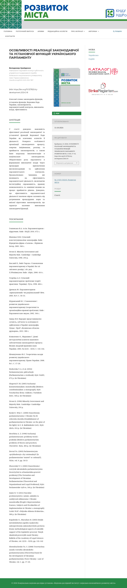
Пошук (117, 31)
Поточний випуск (25, 31)
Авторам (93, 31)
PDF (57, 113)
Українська (93, 55)
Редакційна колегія (57, 31)
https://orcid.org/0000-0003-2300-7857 (21, 80)
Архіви (41, 31)
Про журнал (77, 31)
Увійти (120, 3)
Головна (8, 31)
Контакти (10, 36)
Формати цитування (64, 163)
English (92, 59)
